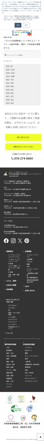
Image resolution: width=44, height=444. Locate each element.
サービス (9, 384)
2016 (8, 99)
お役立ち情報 (11, 285)
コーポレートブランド (32, 256)
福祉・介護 (9, 361)
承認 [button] (18, 25)
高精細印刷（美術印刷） (32, 364)
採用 (26, 359)
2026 (8, 66)
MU (9, 310)
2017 (8, 96)
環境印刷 (28, 367)
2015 (8, 103)
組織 (28, 264)
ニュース (9, 333)
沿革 (28, 266)
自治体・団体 (10, 364)
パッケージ (28, 376)
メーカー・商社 (11, 370)
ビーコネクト (12, 324)
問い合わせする (23, 137)
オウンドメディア (30, 378)
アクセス (29, 262)
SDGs (27, 286)
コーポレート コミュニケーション (14, 260)
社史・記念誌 (29, 373)
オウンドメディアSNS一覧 (12, 300)
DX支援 (10, 263)
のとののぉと (12, 305)
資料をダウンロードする (23, 146)
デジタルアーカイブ (31, 381)
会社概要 (29, 259)
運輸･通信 (9, 373)
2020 (8, 86)
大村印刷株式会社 (9, 225)
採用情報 (9, 289)
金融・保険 (9, 376)
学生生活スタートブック (14, 327)
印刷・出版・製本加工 (14, 275)
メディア (9, 387)
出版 (26, 370)
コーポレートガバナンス (32, 270)
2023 (8, 76)
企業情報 (28, 251)
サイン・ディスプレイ (32, 356)
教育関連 (9, 350)
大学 (7, 347)
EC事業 (10, 272)
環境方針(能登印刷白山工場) (32, 281)
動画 (26, 353)
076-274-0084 (22, 158)
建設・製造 (9, 367)
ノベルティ (28, 347)
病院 (7, 359)
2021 (8, 83)
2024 (8, 73)
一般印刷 (28, 361)
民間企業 (9, 378)
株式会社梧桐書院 (9, 231)
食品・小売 (9, 381)
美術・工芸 (9, 353)
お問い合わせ (30, 290)
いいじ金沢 (11, 317)
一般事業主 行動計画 (32, 274)
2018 (8, 93)
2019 (8, 90)
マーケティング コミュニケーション (14, 256)
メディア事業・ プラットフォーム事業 (14, 268)
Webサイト (28, 350)
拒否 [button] (26, 25)
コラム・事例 (11, 281)
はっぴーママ (12, 319)
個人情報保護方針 (32, 277)
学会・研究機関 (11, 356)
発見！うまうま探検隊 (14, 313)
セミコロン (11, 308)
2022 (8, 79)
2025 (8, 69)
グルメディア (12, 322)
